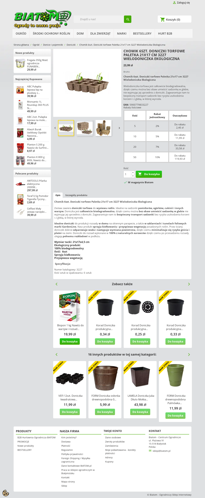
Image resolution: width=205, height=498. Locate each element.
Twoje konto (113, 431)
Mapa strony (68, 481)
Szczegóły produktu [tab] (76, 195)
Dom (80, 33)
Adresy (109, 457)
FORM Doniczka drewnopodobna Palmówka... (175, 399)
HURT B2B (165, 33)
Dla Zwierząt (100, 33)
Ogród (21, 33)
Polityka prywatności (72, 454)
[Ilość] (127, 174)
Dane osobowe (113, 437)
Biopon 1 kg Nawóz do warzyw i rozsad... (70, 327)
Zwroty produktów (115, 441)
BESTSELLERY (142, 33)
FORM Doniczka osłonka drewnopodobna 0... (105, 397)
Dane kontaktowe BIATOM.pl (76, 465)
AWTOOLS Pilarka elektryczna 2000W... (37, 184)
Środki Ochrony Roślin (51, 33)
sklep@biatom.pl (162, 450)
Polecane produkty (26, 173)
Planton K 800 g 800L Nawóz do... (36, 158)
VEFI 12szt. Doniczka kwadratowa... (70, 397)
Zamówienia (111, 445)
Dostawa (65, 441)
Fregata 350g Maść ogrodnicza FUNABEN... (37, 63)
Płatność (65, 445)
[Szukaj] (102, 19)
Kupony (109, 461)
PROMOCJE (23, 441)
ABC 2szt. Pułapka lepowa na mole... (37, 118)
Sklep (64, 485)
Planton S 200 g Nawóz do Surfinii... (38, 146)
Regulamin (67, 449)
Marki (122, 33)
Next (187, 283)
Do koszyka (149, 174)
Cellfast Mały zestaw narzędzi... (36, 210)
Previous (55, 283)
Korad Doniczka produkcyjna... (105, 327)
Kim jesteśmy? (69, 437)
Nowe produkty (24, 52)
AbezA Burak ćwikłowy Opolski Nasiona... (36, 132)
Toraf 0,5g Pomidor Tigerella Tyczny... (37, 197)
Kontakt (65, 477)
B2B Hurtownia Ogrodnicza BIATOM (36, 437)
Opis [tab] (57, 195)
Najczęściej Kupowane (28, 79)
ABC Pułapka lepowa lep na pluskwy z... (34, 89)
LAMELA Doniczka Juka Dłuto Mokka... (141, 397)
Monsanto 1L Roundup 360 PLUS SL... (38, 105)
